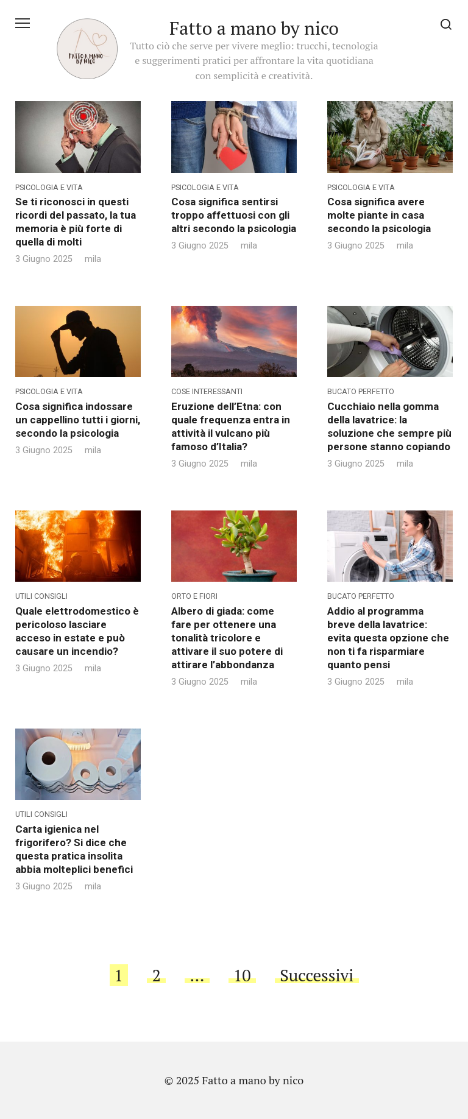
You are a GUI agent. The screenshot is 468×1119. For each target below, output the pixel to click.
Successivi (316, 975)
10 (242, 975)
